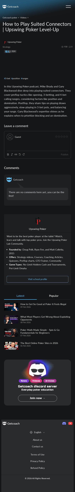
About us (37, 439)
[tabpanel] (37, 326)
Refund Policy (37, 467)
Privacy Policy (37, 461)
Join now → (37, 398)
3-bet (7, 78)
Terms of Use (38, 454)
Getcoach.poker (10, 17)
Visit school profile (37, 279)
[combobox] (37, 432)
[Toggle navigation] (68, 7)
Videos (23, 17)
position (16, 78)
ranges (25, 78)
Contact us (37, 446)
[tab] (20, 296)
